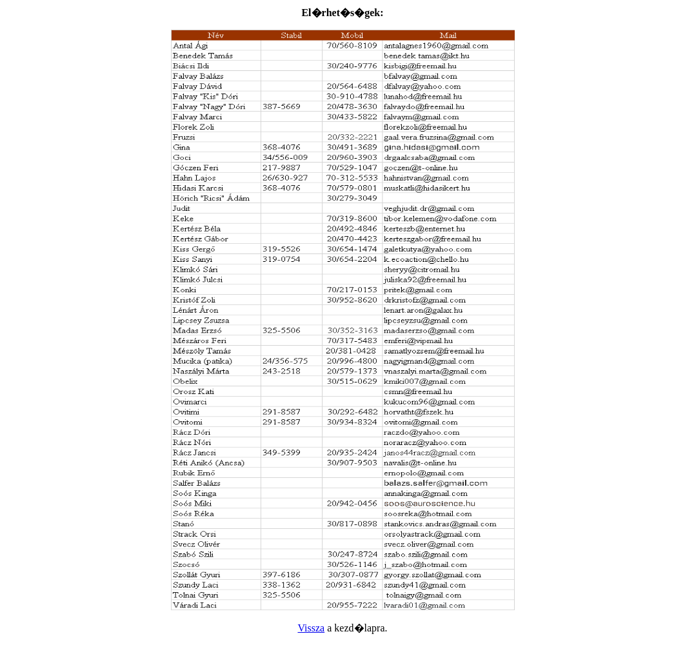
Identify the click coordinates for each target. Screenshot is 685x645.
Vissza (311, 627)
